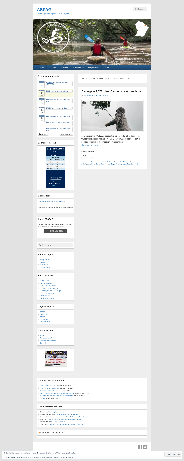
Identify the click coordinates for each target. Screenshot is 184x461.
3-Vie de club (118, 162)
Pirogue (126, 162)
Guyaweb (43, 343)
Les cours (52, 68)
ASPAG (44, 9)
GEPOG (42, 312)
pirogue (123, 164)
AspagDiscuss (44, 260)
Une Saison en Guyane (48, 340)
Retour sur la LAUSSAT (48, 386)
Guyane (108, 164)
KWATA (42, 317)
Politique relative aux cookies (63, 457)
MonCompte (44, 264)
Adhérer (106, 68)
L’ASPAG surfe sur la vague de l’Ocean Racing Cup (66, 424)
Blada (42, 335)
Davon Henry (100, 164)
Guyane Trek (44, 319)
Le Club (41, 68)
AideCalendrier (45, 267)
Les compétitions (78, 68)
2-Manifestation (108, 162)
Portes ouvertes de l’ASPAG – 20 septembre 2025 (57, 393)
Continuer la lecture (90, 145)
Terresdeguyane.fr (46, 338)
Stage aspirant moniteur (48, 391)
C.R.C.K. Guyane (46, 283)
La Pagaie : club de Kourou (49, 288)
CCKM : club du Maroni (48, 286)
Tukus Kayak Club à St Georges (50, 291)
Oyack (118, 164)
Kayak (113, 164)
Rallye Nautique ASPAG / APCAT (67, 414)
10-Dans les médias (95, 162)
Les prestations (93, 68)
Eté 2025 (43, 398)
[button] (43, 134)
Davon (107, 95)
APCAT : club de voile (47, 293)
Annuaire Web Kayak (47, 298)
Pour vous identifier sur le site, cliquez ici (51, 201)
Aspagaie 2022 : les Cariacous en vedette (111, 91)
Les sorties (64, 68)
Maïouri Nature (45, 322)
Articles (42, 262)
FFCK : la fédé (45, 281)
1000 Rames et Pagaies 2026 (50, 388)
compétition (91, 164)
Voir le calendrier (66, 134)
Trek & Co (43, 314)
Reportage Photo (133, 164)
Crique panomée (59, 422)
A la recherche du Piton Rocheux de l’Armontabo (56, 396)
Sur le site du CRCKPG (52, 433)
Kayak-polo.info (45, 296)
